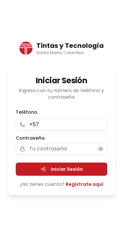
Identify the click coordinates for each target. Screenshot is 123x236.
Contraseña (30, 138)
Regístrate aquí (84, 184)
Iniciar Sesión (61, 169)
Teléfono (26, 112)
